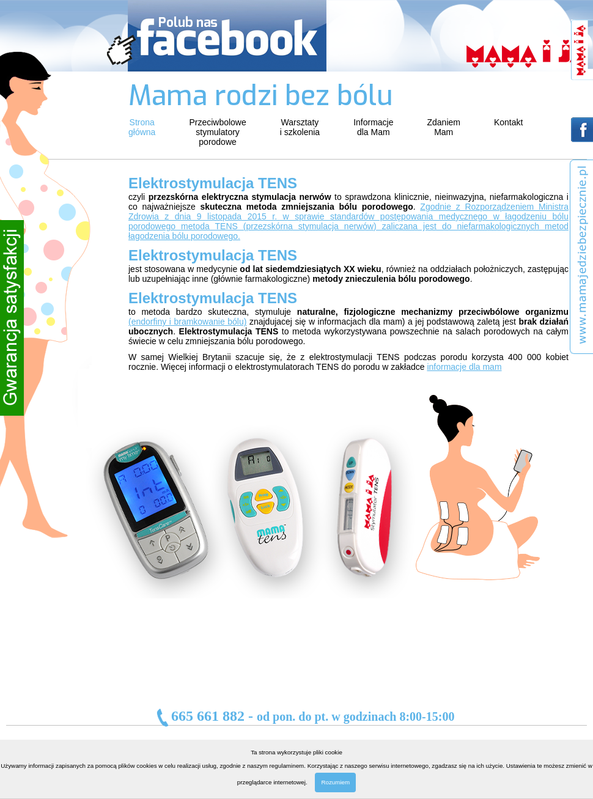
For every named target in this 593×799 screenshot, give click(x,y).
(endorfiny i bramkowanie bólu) (187, 321)
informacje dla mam (464, 367)
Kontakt (508, 122)
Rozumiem (335, 782)
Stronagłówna (141, 127)
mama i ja (526, 54)
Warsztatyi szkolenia (300, 127)
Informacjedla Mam (373, 127)
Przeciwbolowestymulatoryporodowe (217, 132)
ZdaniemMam (443, 127)
